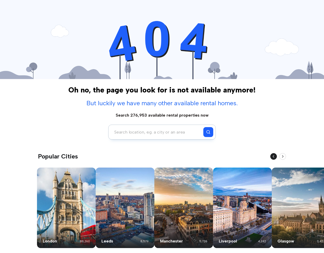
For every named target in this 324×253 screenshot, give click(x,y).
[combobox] (157, 132)
